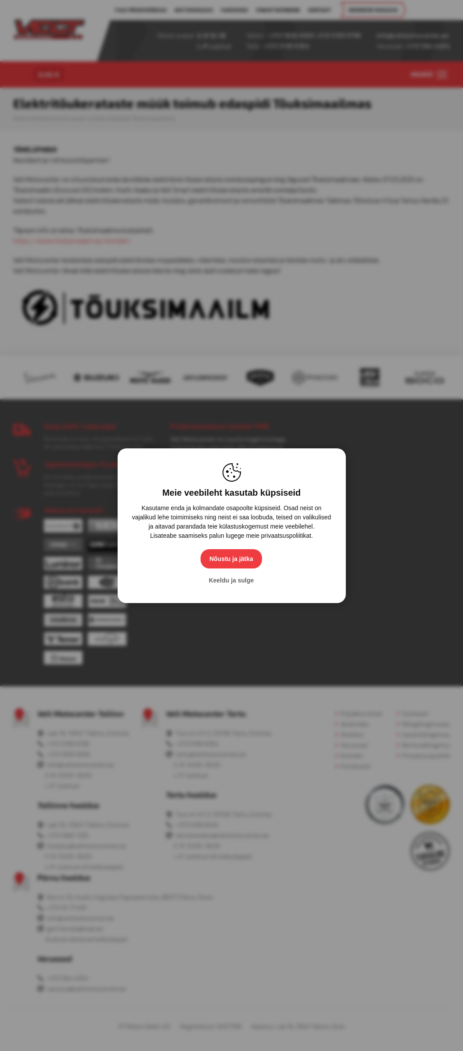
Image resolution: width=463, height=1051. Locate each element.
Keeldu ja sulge (231, 580)
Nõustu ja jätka (232, 558)
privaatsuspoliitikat (286, 535)
